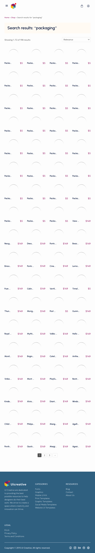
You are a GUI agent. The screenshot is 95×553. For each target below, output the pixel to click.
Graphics (39, 492)
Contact (69, 492)
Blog (68, 489)
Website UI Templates (45, 507)
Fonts (37, 489)
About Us (70, 495)
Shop (13, 17)
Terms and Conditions (14, 536)
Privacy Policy (10, 533)
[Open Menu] (6, 6)
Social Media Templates (46, 504)
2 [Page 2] (44, 455)
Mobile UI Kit (41, 495)
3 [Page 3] (49, 455)
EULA (6, 530)
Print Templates (42, 498)
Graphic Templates (43, 501)
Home (6, 17)
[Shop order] (76, 39)
